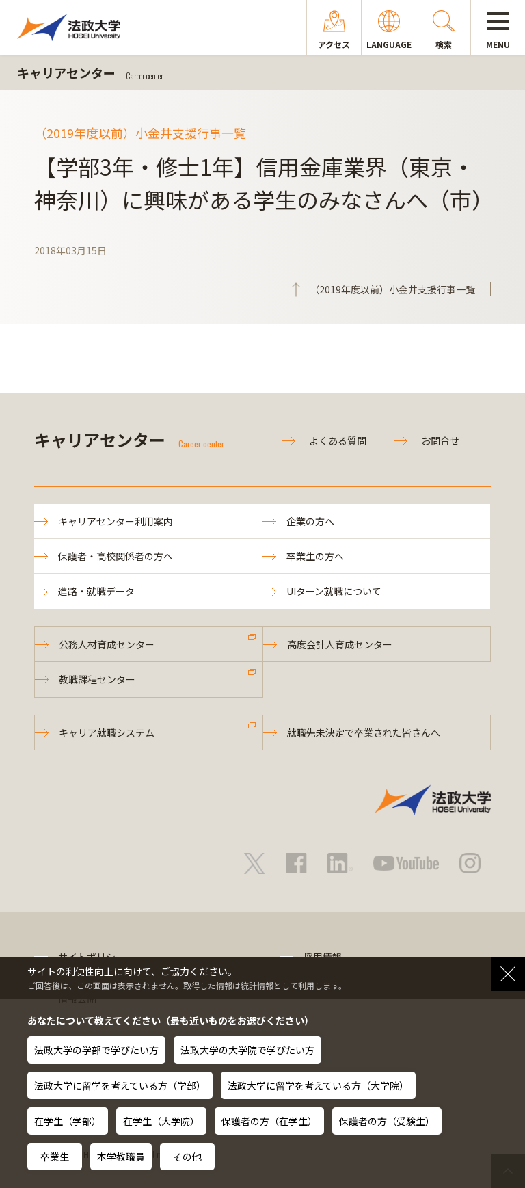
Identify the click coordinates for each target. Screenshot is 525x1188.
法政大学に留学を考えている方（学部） (120, 1085)
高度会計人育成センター (339, 644)
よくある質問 (337, 440)
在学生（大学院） (161, 1121)
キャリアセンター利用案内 (115, 521)
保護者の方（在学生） (269, 1121)
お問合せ (440, 440)
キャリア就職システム (106, 732)
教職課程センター (97, 679)
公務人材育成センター (106, 644)
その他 (187, 1156)
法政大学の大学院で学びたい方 (247, 1050)
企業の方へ (310, 521)
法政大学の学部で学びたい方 (96, 1050)
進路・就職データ (96, 591)
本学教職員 (121, 1156)
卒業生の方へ (315, 556)
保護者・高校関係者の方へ (115, 556)
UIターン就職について (333, 591)
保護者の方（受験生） (387, 1121)
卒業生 (54, 1156)
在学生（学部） (67, 1121)
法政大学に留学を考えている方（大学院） (318, 1085)
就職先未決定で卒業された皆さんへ (363, 732)
